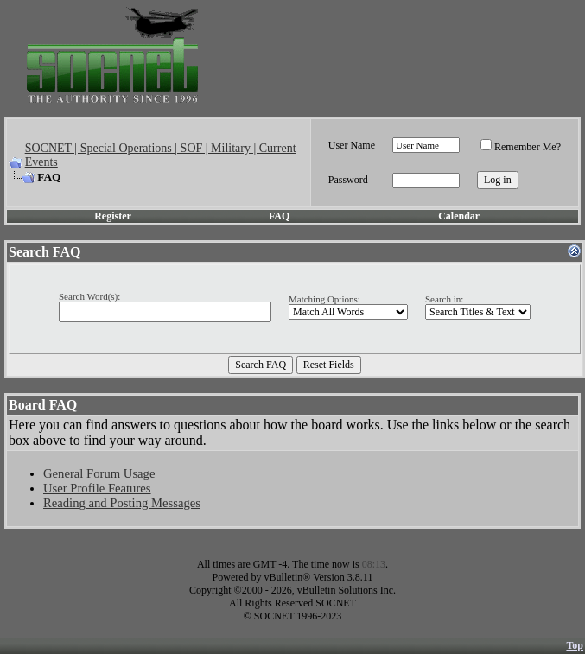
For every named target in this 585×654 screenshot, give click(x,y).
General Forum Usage (99, 473)
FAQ (279, 216)
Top (574, 645)
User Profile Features (97, 488)
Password (348, 180)
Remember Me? (520, 147)
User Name (351, 145)
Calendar (459, 216)
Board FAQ (43, 404)
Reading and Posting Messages (121, 503)
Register (112, 216)
